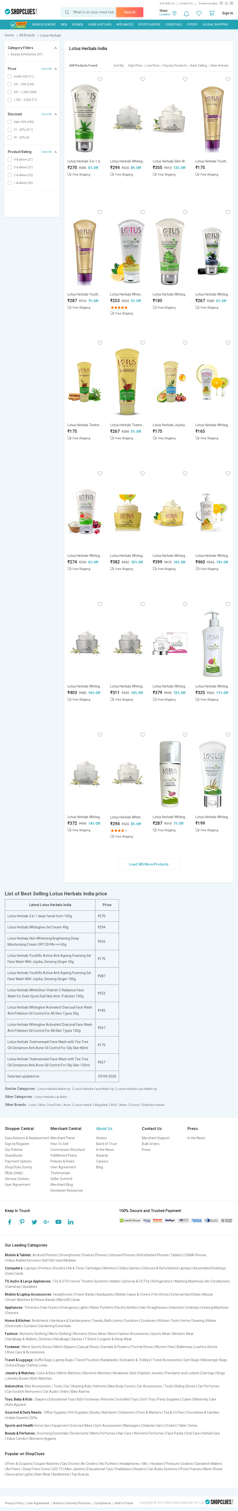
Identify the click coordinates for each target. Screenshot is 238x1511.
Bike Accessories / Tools (43, 1386)
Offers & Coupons (18, 1464)
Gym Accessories (108, 1425)
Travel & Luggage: (19, 1360)
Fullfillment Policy (64, 1155)
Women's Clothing (33, 1334)
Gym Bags (191, 1360)
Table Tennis (187, 1425)
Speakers (30, 1287)
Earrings (208, 1373)
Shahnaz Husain (153, 1105)
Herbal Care (211, 1433)
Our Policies (14, 1150)
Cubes (186, 1399)
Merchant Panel (63, 1138)
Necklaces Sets (124, 1373)
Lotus (32, 1105)
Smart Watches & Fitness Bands (30, 1300)
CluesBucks (14, 1155)
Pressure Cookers (179, 1464)
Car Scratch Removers (23, 1391)
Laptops (30, 1268)
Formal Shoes (142, 1347)
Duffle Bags (43, 1360)
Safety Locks (37, 1365)
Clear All (46, 68)
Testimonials (60, 1173)
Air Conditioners (217, 1281)
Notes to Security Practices (72, 1503)
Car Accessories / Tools (155, 1386)
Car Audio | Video (56, 1391)
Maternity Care (205, 1399)
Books (95, 1412)
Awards (102, 1155)
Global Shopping (215, 24)
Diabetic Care (153, 1425)
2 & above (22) (23, 175)
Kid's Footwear (88, 1399)
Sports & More (149, 24)
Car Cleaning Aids (77, 1386)
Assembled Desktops (209, 1268)
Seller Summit (61, 1179)
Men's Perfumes (102, 1433)
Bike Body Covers (121, 1386)
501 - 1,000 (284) (25, 92)
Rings (220, 1373)
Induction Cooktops (184, 1307)
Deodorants (79, 1433)
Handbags (61, 1339)
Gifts (33, 1418)
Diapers (41, 1399)
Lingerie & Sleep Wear (115, 1339)
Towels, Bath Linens (107, 1321)
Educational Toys (62, 1399)
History (101, 1138)
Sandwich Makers (208, 1464)
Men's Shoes (212, 1469)
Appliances (124, 24)
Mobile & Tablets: (18, 1255)
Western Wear (183, 1334)
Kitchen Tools (168, 1321)
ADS (114, 1105)
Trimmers (31, 1307)
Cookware (148, 1321)
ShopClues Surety (18, 1167)
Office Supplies (55, 1412)
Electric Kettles (126, 1307)
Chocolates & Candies (202, 1412)
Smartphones (69, 1255)
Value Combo (16, 1439)
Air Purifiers (109, 1464)
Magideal (101, 1105)
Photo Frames (190, 1469)
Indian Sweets (17, 1418)
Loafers (200, 1347)
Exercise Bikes (82, 1425)
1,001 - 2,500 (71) (25, 100)
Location (165, 14)
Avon (67, 1105)
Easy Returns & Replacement (27, 1138)
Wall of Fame (124, 1503)
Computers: (14, 1268)
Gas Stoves (70, 1464)
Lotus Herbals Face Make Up (94, 1089)
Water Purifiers (101, 1307)
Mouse (208, 1294)
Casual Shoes (88, 1347)
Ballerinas (184, 1347)
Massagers (131, 1425)
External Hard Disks (185, 1294)
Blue (42, 1105)
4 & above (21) (23, 159)
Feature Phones (95, 1255)
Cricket (170, 1425)
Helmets (99, 1386)
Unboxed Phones (122, 1255)
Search (130, 12)
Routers (59, 1268)
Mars (123, 1105)
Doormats (14, 1326)
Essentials (174, 24)
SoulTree (54, 1105)
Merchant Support (156, 1138)
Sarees (76, 1339)
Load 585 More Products (149, 864)
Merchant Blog (62, 1185)
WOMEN (77, 24)
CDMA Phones (195, 1255)
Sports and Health (19, 1425)
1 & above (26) (23, 183)
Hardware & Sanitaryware (70, 1321)
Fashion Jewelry (150, 1373)
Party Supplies (168, 1399)
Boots (212, 1347)
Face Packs (174, 1433)
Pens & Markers (149, 1412)
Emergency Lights (74, 1307)
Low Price (152, 65)
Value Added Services (23, 1260)
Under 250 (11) (24, 76)
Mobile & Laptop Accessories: (28, 1294)
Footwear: (13, 1347)
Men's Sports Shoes (37, 1347)
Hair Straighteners (154, 1307)
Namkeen (109, 1412)
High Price (135, 65)
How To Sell (59, 1144)
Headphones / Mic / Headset (141, 1464)
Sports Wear (160, 1334)
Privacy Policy (14, 1503)
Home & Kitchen (99, 24)
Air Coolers (89, 1464)
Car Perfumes (208, 1386)
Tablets (176, 1255)
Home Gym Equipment (51, 1425)
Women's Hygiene (42, 1439)
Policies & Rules (62, 1161)
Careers (102, 1161)
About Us (104, 1128)
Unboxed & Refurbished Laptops (166, 1268)
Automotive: (14, 1386)
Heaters (140, 1469)
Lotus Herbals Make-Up (54, 1089)
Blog (99, 1167)
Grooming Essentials (52, 1433)
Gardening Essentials (55, 1326)
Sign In (227, 13)
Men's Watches (69, 1373)
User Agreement (17, 1185)
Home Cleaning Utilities (198, 1321)
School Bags (15, 1365)
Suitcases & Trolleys (135, 1360)
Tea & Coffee (173, 1412)
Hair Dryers (50, 1307)
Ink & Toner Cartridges (84, 1268)
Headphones (62, 1294)
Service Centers (17, 1179)
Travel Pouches (87, 1360)
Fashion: (12, 1334)
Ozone (134, 1105)
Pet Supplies (78, 1412)
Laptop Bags (63, 1360)
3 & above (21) (23, 167)
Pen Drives (161, 1294)
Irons (46, 1469)
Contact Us (186, 3)
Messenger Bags (214, 1360)
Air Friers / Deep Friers (23, 1469)
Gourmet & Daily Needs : (24, 1412)
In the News (105, 1150)
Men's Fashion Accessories (128, 1334)
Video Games (129, 1268)
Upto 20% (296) (24, 122)
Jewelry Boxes (17, 1378)
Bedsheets (40, 1321)
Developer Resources (67, 1190)
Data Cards (14, 1273)
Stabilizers (123, 1469)
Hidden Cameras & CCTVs (129, 1281)
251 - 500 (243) (24, 84)
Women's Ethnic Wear (89, 1334)
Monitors (110, 1268)
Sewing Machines (215, 1307)
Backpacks (105, 1294)
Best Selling (199, 65)
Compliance (102, 1503)
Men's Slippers (65, 1347)
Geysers (12, 1313)
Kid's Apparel (16, 1405)
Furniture (131, 1321)
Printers (45, 1268)
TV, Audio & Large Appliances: (28, 1281)
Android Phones (45, 1255)
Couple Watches (46, 1464)
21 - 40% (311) (23, 129)
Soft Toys (147, 1399)
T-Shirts (90, 1339)
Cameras (13, 1287)
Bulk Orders (151, 1144)
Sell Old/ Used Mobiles (59, 1260)
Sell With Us (167, 3)
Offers (192, 24)
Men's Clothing (60, 1334)
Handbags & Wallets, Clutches (28, 1339)
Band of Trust (106, 1144)
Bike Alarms (80, 1391)
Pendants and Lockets (182, 1373)
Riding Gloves (185, 1386)
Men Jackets (75, 1469)
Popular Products (175, 65)
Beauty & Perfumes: (20, 1433)
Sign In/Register (17, 1144)
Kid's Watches (41, 1378)
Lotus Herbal (83, 1105)
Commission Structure (68, 1150)
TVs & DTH (60, 1281)
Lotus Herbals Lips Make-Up (137, 1089)
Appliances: (14, 1307)
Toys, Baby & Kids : (19, 1399)
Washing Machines (188, 1281)
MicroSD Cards (68, 1300)
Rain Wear (43, 1474)
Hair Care (125, 1433)
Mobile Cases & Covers (133, 1294)
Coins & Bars (46, 1373)
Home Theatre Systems (89, 1281)
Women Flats (165, 1347)
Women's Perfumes (149, 1433)
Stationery (127, 1412)
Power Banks (85, 1294)
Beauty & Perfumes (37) (26, 54)
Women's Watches (97, 1373)
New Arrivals (219, 65)
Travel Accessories (167, 1360)
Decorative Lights (19, 1474)
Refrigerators (162, 1281)
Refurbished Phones (153, 1255)
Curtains (30, 1326)
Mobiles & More (44, 24)
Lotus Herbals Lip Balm (50, 1097)
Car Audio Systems (162, 1469)
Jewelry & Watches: (20, 1373)
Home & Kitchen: (18, 1321)
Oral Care (193, 1433)
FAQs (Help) (14, 1173)
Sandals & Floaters (115, 1347)
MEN (64, 24)
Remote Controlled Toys (119, 1399)
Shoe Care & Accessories (25, 1352)
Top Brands (80, 1474)
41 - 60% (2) (21, 137)
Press (146, 1150)
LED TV (57, 1469)
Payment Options (18, 1161)
